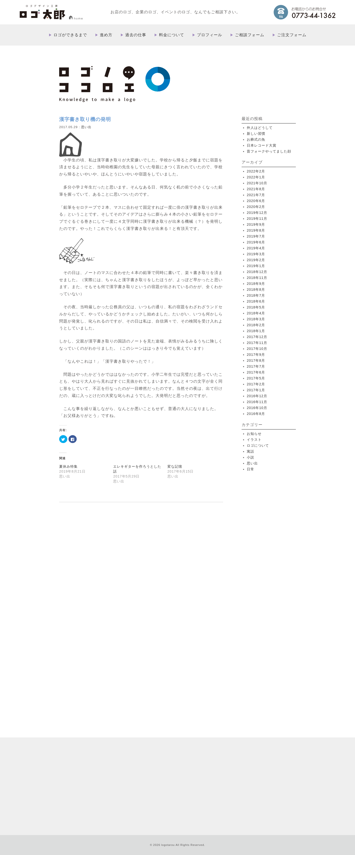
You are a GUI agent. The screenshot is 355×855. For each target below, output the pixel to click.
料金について (171, 35)
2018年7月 (256, 295)
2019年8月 (256, 230)
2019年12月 (257, 213)
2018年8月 (256, 289)
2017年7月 (256, 366)
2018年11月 (257, 278)
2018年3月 (256, 319)
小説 (250, 457)
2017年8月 (256, 360)
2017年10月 (257, 349)
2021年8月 (256, 189)
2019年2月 (256, 260)
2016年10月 (257, 408)
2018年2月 (256, 325)
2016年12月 (257, 396)
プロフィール (209, 35)
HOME (180, 735)
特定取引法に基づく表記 (232, 783)
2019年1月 (256, 266)
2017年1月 (256, 390)
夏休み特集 (68, 466)
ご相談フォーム (249, 35)
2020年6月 (256, 201)
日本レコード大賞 (261, 145)
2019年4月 (256, 248)
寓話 (250, 451)
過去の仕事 (135, 35)
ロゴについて (258, 445)
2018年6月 (256, 301)
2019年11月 (257, 219)
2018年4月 (256, 313)
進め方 (106, 35)
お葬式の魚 (256, 139)
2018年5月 (256, 307)
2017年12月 (257, 337)
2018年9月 (256, 284)
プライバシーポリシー (270, 783)
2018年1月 (256, 331)
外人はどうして (260, 128)
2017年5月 (256, 378)
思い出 (86, 127)
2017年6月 (256, 372)
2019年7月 (256, 236)
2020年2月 (256, 207)
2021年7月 (256, 195)
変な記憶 (174, 466)
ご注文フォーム (291, 35)
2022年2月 (256, 171)
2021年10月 (257, 183)
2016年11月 (257, 402)
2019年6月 (256, 242)
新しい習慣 (256, 134)
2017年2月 (256, 384)
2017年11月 (257, 343)
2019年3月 (256, 254)
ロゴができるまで (70, 35)
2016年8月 (256, 414)
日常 (250, 469)
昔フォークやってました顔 (269, 151)
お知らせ (254, 434)
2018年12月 (257, 272)
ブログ (207, 783)
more (106, 681)
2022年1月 (256, 177)
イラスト (254, 440)
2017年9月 (256, 355)
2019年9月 (256, 224)
